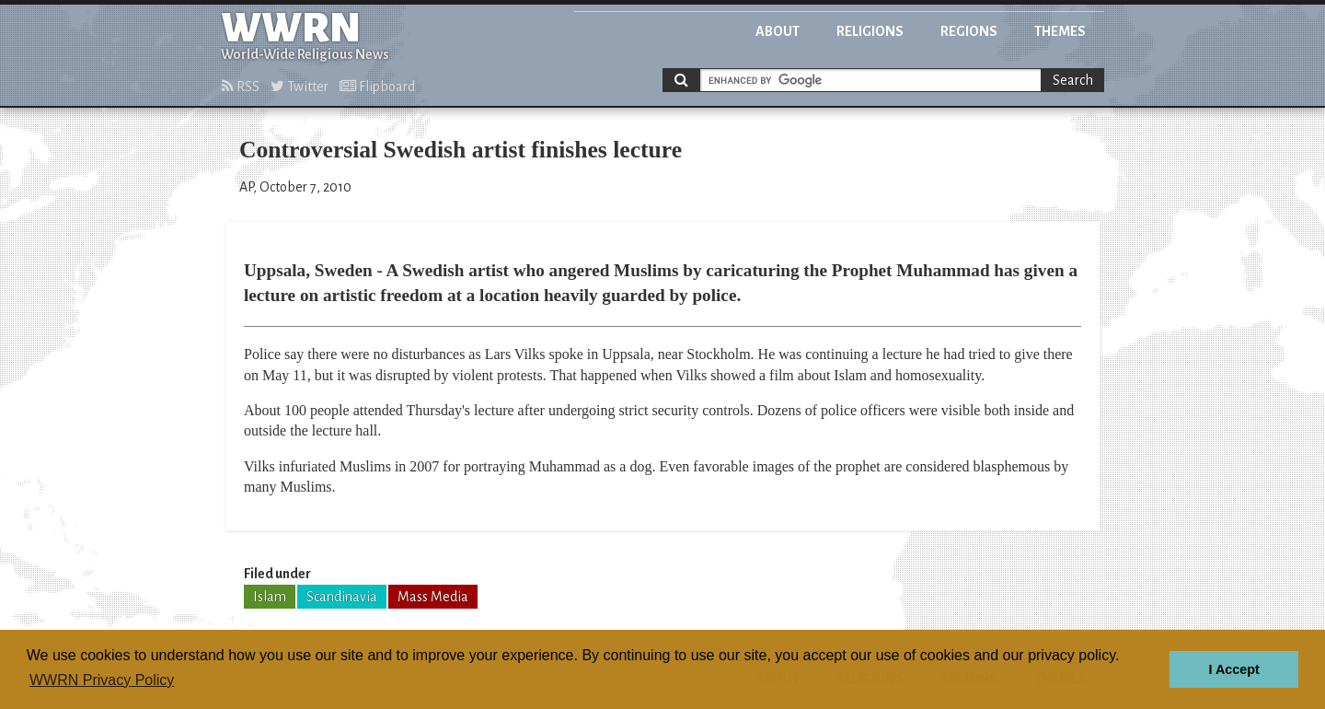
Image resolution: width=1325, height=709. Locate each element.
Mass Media (433, 596)
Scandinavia (341, 596)
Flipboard (377, 86)
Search (1073, 80)
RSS (240, 86)
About (777, 31)
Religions (870, 31)
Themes (1060, 31)
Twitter (299, 86)
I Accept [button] (1233, 669)
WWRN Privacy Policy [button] (101, 680)
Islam (269, 596)
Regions (968, 31)
